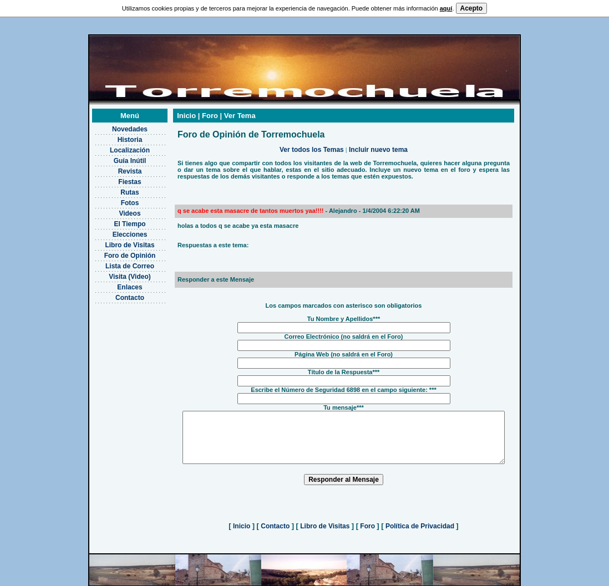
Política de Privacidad (420, 522)
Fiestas (115, 168)
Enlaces (115, 273)
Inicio (241, 522)
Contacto (115, 284)
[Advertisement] (115, 344)
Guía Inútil (115, 147)
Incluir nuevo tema (378, 136)
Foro (367, 522)
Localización (115, 136)
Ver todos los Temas (312, 136)
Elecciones (115, 221)
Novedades (115, 115)
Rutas (115, 178)
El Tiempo (115, 210)
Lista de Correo (115, 252)
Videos (115, 199)
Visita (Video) (116, 263)
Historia (115, 126)
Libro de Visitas (115, 231)
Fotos (115, 189)
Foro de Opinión (115, 242)
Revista (116, 157)
